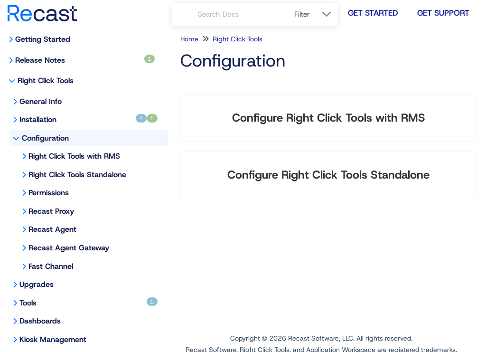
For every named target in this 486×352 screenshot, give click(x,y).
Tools (88, 302)
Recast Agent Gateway (68, 248)
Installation (88, 119)
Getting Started (42, 39)
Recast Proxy (51, 211)
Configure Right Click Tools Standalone (328, 174)
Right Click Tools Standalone (77, 175)
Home (189, 39)
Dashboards (40, 321)
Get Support (443, 13)
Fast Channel (50, 266)
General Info (40, 101)
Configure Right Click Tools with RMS (328, 117)
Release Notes (85, 60)
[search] (241, 14)
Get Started (373, 13)
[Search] (185, 14)
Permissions (48, 193)
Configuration (45, 138)
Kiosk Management (52, 339)
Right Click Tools (46, 81)
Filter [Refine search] (303, 14)
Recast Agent (52, 229)
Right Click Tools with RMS (74, 156)
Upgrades (36, 284)
